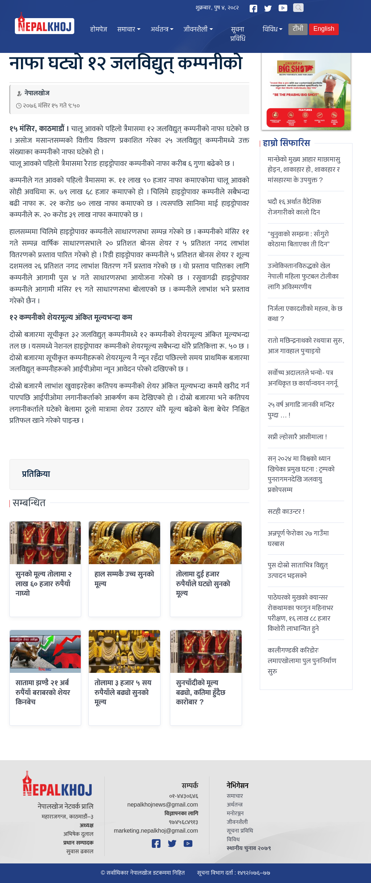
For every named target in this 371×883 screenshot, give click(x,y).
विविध (270, 30)
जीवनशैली (196, 30)
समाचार (126, 30)
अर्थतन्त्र (159, 30)
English (323, 29)
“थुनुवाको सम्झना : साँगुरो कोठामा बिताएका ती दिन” (298, 239)
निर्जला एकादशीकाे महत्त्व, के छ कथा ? (305, 314)
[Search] (298, 7)
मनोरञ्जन (235, 814)
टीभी (298, 29)
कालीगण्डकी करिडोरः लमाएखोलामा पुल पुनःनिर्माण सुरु (302, 661)
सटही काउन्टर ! (286, 511)
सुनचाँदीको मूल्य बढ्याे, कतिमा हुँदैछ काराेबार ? (200, 692)
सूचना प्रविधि (237, 35)
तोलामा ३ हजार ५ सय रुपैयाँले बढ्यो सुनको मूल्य (123, 692)
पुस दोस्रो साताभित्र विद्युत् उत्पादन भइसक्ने (298, 570)
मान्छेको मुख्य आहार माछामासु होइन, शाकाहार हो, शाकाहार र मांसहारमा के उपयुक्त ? (304, 170)
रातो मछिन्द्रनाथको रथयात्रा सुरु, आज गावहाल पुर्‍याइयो (306, 346)
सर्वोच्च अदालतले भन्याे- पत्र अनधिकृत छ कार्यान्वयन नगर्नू (302, 378)
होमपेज (98, 30)
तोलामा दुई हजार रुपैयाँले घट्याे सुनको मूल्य (203, 584)
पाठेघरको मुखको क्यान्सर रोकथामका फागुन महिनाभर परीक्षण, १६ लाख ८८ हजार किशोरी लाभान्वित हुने (300, 613)
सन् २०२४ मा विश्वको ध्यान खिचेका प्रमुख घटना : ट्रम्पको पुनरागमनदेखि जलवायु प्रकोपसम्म (301, 474)
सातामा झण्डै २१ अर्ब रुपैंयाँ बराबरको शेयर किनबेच (43, 692)
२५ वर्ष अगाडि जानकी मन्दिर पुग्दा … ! (301, 410)
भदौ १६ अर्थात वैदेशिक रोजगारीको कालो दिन (294, 207)
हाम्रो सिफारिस (286, 144)
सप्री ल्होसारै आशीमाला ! (297, 437)
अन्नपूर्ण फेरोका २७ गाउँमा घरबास (298, 539)
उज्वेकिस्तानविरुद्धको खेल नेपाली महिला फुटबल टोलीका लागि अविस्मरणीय (303, 276)
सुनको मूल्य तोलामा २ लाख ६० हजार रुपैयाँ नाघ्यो (44, 584)
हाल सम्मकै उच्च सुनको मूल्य (124, 579)
